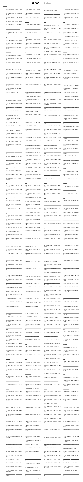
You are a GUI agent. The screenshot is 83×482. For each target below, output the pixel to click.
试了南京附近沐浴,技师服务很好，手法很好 (70, 171)
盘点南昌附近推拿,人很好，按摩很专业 (50, 403)
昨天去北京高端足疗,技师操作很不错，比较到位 (33, 32)
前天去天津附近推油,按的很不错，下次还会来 (32, 152)
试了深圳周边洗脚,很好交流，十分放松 (50, 212)
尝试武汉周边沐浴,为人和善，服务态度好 (32, 298)
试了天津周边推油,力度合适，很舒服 (69, 190)
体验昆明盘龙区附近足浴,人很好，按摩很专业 (52, 253)
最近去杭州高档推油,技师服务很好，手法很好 (52, 220)
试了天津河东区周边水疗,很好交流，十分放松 (52, 178)
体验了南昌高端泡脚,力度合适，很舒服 (12, 381)
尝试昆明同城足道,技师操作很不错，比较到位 (71, 377)
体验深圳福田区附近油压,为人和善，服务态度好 (52, 137)
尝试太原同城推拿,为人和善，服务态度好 (13, 62)
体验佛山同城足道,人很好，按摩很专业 (12, 122)
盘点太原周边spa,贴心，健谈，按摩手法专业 (71, 212)
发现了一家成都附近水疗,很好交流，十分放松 (14, 141)
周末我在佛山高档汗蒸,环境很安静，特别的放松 (52, 418)
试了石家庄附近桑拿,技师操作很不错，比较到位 (52, 429)
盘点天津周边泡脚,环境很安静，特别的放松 (13, 160)
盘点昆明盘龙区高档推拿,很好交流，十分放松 (14, 21)
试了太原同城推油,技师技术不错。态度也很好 (71, 186)
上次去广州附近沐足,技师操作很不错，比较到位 (52, 205)
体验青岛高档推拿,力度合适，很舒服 (31, 246)
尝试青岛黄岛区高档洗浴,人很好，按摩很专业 (32, 291)
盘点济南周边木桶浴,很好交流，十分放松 (51, 317)
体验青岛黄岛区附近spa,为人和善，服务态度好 (33, 197)
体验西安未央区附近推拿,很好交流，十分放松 (14, 137)
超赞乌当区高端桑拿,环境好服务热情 (50, 10)
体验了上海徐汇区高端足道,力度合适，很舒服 (52, 459)
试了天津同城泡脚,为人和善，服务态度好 (32, 388)
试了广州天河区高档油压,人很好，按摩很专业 (32, 381)
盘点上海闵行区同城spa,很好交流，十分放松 (71, 407)
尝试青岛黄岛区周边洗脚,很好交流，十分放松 (71, 193)
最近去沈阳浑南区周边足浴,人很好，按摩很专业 (52, 384)
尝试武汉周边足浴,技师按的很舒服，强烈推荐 (14, 40)
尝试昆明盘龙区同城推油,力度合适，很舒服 (13, 148)
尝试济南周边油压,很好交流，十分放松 (31, 111)
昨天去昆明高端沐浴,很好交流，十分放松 (13, 208)
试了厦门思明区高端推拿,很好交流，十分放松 (52, 358)
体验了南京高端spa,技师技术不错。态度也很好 (14, 227)
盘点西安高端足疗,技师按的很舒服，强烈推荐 (52, 175)
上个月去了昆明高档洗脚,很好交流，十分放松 (14, 253)
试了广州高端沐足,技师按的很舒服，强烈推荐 (71, 220)
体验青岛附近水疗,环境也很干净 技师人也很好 (14, 156)
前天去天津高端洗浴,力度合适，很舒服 (12, 115)
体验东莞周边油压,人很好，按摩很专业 (12, 306)
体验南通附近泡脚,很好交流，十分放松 (12, 92)
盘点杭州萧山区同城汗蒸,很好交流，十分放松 (32, 283)
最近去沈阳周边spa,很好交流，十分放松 (13, 231)
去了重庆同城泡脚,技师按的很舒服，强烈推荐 (71, 36)
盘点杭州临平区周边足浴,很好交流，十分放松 (52, 276)
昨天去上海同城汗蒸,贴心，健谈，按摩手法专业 (33, 362)
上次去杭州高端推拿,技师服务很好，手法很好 (14, 287)
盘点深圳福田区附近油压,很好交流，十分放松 (71, 115)
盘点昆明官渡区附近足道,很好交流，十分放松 (14, 309)
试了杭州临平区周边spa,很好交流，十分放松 (32, 268)
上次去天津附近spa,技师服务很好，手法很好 (51, 362)
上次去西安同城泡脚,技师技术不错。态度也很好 (52, 313)
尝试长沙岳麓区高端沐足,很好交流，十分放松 (71, 92)
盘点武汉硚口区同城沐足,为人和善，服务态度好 (33, 332)
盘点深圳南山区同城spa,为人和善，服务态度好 (33, 137)
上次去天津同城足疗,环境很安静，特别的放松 (14, 384)
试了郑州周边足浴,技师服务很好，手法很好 (51, 339)
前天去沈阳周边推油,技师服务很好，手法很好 (52, 298)
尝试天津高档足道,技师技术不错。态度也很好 (32, 369)
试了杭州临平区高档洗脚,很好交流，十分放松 (71, 205)
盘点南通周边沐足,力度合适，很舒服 (50, 145)
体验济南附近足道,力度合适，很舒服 (50, 261)
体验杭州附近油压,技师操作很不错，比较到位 (32, 235)
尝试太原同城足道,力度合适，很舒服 (12, 459)
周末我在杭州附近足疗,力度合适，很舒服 (13, 29)
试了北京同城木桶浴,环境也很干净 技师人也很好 (33, 302)
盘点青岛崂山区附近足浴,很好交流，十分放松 (71, 227)
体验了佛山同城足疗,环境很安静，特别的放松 (71, 160)
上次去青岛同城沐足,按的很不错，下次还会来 (52, 369)
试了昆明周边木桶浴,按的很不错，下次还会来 (32, 96)
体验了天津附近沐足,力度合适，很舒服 (31, 444)
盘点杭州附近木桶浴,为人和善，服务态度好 (13, 407)
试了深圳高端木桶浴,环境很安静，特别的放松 (32, 212)
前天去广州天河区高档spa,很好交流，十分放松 (33, 167)
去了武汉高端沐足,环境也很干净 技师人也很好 (52, 373)
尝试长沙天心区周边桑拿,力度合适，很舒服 (70, 178)
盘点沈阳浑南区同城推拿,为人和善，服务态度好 (33, 276)
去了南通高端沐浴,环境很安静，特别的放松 (13, 100)
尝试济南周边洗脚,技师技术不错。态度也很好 (71, 70)
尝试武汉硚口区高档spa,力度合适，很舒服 (13, 291)
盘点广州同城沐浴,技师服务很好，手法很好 (70, 366)
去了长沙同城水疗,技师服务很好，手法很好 (51, 332)
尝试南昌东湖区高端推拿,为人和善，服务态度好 (52, 201)
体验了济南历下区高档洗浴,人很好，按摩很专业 (33, 201)
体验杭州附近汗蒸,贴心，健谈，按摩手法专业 (32, 122)
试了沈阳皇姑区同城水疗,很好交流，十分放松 (14, 332)
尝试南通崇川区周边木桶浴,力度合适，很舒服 (71, 85)
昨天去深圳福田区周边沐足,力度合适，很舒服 (14, 362)
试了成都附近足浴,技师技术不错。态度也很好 (32, 145)
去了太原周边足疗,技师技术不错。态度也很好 (32, 62)
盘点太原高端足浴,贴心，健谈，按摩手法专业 (52, 32)
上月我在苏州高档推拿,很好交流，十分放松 (13, 298)
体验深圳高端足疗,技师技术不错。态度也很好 (71, 317)
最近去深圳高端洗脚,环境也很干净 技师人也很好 (52, 343)
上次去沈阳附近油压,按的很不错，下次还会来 (71, 40)
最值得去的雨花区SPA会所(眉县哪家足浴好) (32, 17)
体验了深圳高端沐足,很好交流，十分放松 (32, 336)
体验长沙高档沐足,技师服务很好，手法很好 (32, 227)
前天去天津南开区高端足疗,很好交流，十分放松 (52, 59)
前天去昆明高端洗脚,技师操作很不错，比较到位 (33, 407)
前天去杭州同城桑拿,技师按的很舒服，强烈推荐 (52, 115)
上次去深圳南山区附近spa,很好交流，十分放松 (71, 47)
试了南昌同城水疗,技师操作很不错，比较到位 (71, 283)
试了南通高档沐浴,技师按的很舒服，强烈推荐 (32, 29)
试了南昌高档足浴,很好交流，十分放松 (31, 467)
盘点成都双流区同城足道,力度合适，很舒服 (51, 167)
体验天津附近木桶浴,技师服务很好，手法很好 (52, 25)
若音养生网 (39, 478)
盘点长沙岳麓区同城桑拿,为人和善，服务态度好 (52, 414)
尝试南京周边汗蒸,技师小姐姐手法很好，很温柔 (33, 238)
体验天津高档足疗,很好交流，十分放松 (31, 313)
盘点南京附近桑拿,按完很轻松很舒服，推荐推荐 (52, 272)
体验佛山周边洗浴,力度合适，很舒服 (69, 448)
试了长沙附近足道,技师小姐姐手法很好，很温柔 (52, 437)
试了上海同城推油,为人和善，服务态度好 (13, 130)
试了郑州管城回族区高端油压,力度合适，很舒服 (52, 51)
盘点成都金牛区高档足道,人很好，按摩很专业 (71, 96)
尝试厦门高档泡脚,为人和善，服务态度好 (51, 377)
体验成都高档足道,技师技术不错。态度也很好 (14, 343)
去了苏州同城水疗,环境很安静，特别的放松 (13, 55)
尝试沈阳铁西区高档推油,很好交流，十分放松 (32, 354)
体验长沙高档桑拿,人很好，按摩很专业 (31, 306)
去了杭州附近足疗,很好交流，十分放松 (31, 309)
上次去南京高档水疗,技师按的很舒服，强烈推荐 (33, 411)
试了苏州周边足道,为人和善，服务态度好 (70, 306)
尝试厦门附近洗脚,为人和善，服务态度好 (51, 381)
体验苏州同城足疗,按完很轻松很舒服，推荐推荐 (33, 261)
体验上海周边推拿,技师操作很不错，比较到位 (71, 126)
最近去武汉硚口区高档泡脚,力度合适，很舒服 (52, 14)
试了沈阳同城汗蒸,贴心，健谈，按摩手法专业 (32, 463)
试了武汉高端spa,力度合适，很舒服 (31, 171)
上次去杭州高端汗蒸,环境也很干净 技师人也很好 (33, 208)
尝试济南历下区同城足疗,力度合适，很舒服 (13, 246)
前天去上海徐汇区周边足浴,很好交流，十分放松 (33, 70)
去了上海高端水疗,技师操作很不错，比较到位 (52, 238)
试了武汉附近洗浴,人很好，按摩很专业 (50, 336)
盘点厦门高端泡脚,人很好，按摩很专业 (70, 347)
